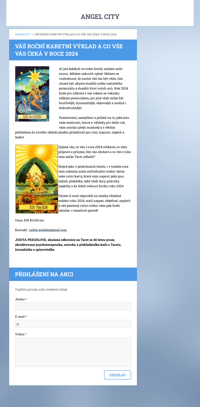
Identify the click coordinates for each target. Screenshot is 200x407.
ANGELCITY (23, 34)
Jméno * (21, 299)
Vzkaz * (21, 334)
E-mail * (21, 316)
